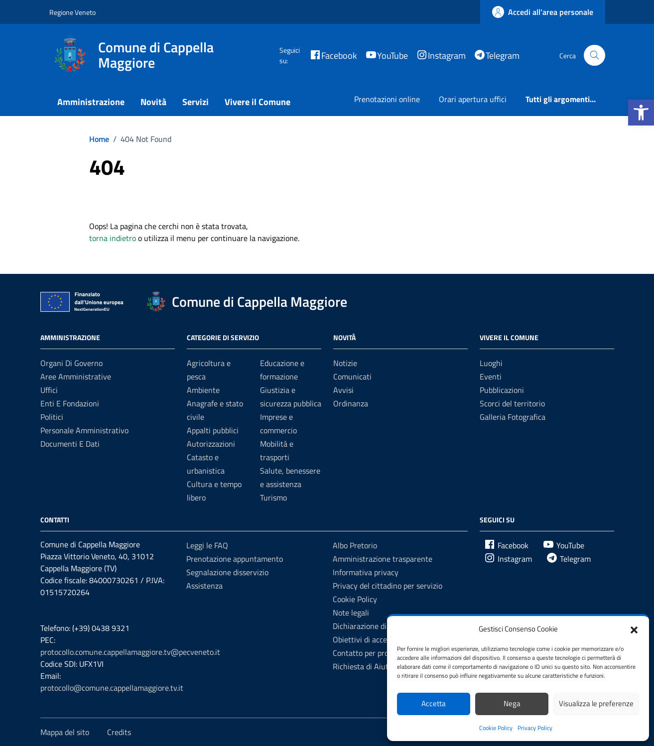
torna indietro (112, 238)
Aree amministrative (75, 376)
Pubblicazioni (502, 390)
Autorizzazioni (211, 444)
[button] (641, 112)
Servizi (195, 102)
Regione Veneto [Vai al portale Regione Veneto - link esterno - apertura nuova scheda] (72, 12)
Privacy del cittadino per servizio (387, 586)
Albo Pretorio (355, 545)
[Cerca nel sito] (594, 55)
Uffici (49, 390)
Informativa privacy (365, 572)
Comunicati (352, 376)
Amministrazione (91, 102)
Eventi (491, 376)
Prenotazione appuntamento (234, 559)
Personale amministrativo (84, 430)
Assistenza (204, 586)
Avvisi (343, 390)
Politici (51, 417)
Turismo (273, 497)
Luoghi (491, 363)
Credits (119, 732)
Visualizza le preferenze (596, 703)
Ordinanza (350, 403)
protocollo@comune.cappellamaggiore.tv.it (111, 688)
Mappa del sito (64, 732)
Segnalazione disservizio (227, 572)
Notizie (345, 363)
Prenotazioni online (387, 99)
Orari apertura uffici (473, 99)
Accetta (433, 703)
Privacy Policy (535, 728)
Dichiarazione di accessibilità (381, 626)
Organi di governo (71, 363)
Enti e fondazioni (69, 403)
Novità (153, 102)
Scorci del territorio (512, 403)
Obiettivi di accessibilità (373, 639)
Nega (512, 703)
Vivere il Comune (257, 102)
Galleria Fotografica (512, 417)
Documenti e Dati (70, 444)
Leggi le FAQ (207, 545)
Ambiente (203, 390)
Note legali (351, 613)
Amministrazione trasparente (382, 559)
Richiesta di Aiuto (362, 666)
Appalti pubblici (213, 430)
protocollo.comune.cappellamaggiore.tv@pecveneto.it (130, 652)
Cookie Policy (496, 728)
